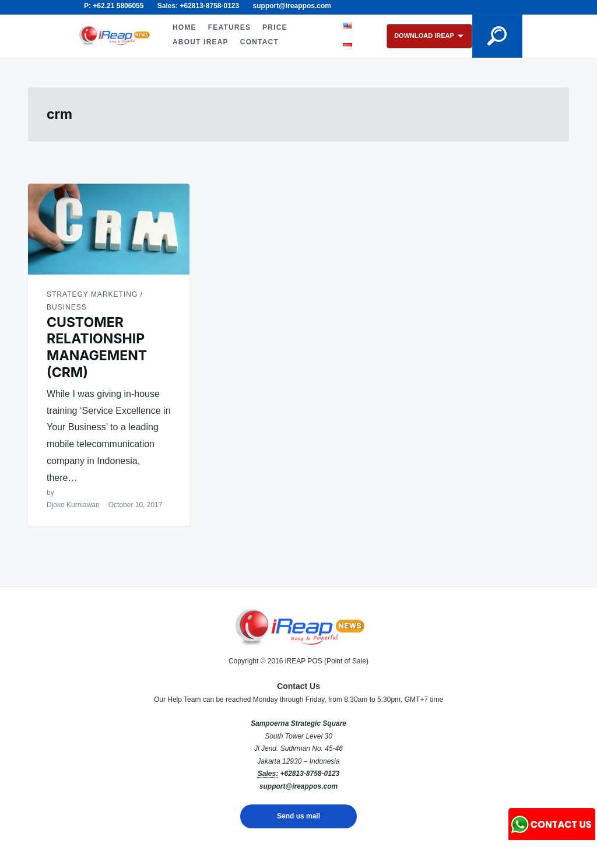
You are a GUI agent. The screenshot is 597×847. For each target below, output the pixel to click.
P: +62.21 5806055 (113, 6)
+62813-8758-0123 (309, 773)
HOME (184, 27)
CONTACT (259, 42)
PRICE (274, 27)
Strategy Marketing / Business (95, 300)
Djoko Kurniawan (73, 505)
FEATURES (229, 27)
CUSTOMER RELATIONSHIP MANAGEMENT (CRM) (97, 347)
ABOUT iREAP (201, 42)
